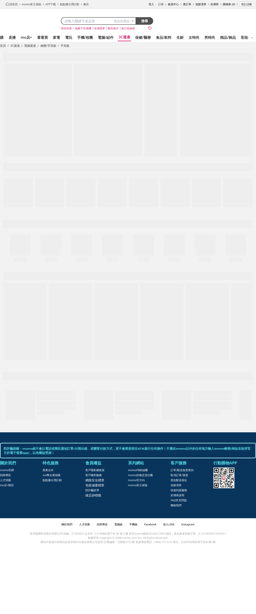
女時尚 (194, 37)
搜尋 (144, 21)
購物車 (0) (229, 4)
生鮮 (180, 37)
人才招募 (5, 480)
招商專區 (5, 475)
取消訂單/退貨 (179, 475)
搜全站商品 (124, 21)
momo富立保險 (137, 485)
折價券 (214, 4)
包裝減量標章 (94, 485)
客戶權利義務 (93, 475)
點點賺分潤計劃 (52, 480)
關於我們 (66, 524)
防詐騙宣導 (92, 490)
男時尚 (209, 37)
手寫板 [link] (65, 46)
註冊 (161, 4)
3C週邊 (124, 37)
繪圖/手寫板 (48, 46)
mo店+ (26, 37)
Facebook (150, 524)
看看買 (42, 37)
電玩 (68, 37)
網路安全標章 (94, 480)
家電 (56, 37)
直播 (12, 37)
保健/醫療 (143, 37)
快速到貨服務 (179, 490)
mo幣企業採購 (51, 475)
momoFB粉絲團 (138, 470)
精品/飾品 (228, 37)
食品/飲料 (164, 37)
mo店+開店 (7, 485)
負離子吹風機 (83, 28)
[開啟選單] (252, 38)
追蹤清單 (200, 4)
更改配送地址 (179, 480)
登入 (151, 4)
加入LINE (168, 524)
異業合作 (48, 470)
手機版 (133, 524)
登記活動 (246, 4)
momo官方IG (136, 480)
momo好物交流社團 (140, 475)
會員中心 (173, 4)
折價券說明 (177, 495)
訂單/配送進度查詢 (182, 470)
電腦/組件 (106, 37)
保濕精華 (99, 28)
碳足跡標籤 (93, 495)
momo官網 (7, 470)
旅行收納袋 (128, 28)
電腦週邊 (30, 46)
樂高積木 (113, 28)
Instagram (188, 524)
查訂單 (187, 4)
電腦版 (118, 524)
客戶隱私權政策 (94, 470)
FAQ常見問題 (179, 500)
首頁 (3, 46)
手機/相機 (85, 37)
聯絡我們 (176, 505)
